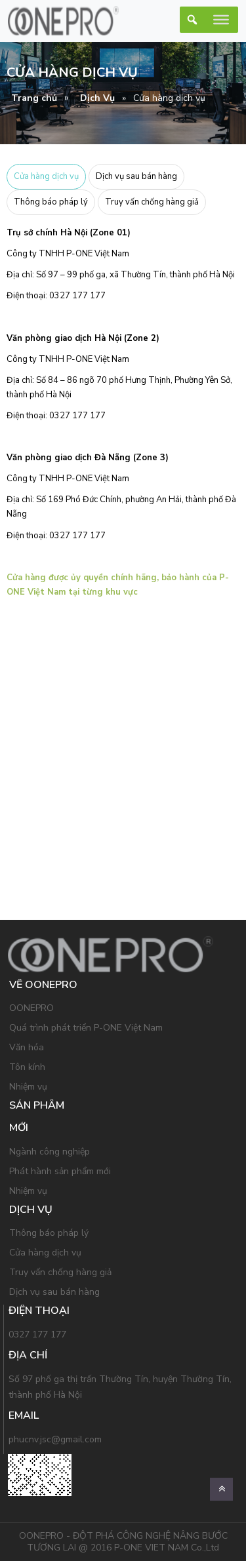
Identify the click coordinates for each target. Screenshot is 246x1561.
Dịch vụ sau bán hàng (136, 176)
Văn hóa (26, 1047)
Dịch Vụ (97, 98)
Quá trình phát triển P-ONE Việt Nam (86, 1027)
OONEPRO (31, 1008)
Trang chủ (34, 98)
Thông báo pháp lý (51, 202)
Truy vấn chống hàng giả (152, 202)
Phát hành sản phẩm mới (60, 1171)
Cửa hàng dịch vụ (46, 176)
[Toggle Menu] (221, 19)
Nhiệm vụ (28, 1086)
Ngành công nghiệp (49, 1151)
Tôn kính (27, 1067)
